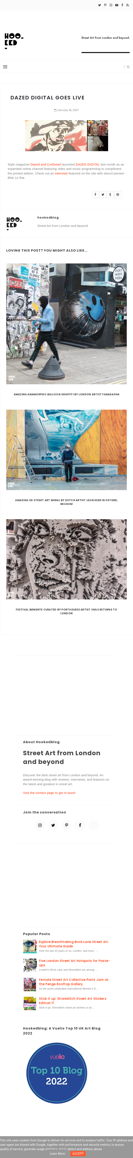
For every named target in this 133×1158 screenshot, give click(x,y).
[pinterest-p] (105, 5)
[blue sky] (93, 825)
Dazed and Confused (46, 164)
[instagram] (111, 5)
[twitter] (99, 5)
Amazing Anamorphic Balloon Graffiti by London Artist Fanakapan (67, 394)
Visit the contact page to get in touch (49, 793)
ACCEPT (78, 1153)
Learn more (57, 1153)
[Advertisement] (66, 696)
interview (61, 173)
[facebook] (122, 5)
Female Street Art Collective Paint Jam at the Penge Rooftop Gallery (74, 982)
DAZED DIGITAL (88, 164)
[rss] (127, 5)
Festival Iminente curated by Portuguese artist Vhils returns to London (66, 611)
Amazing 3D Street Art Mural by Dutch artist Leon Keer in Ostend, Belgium (66, 502)
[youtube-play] (116, 5)
